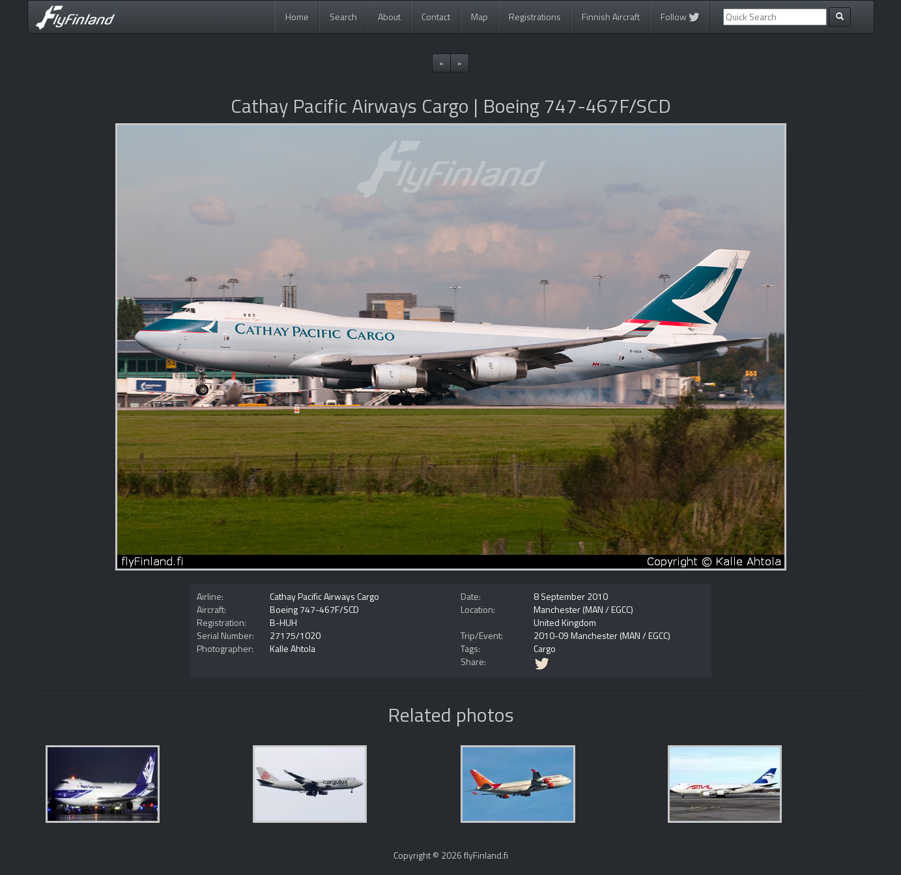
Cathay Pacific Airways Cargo (324, 596)
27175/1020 (295, 635)
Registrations (535, 16)
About (389, 16)
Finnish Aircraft (611, 16)
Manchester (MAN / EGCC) (583, 609)
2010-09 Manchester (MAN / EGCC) (602, 635)
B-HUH (283, 622)
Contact (436, 16)
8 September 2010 (571, 596)
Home (297, 16)
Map (479, 16)
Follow (680, 16)
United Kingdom (565, 622)
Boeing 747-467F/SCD (314, 609)
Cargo (545, 648)
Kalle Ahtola (292, 648)
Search (343, 16)
